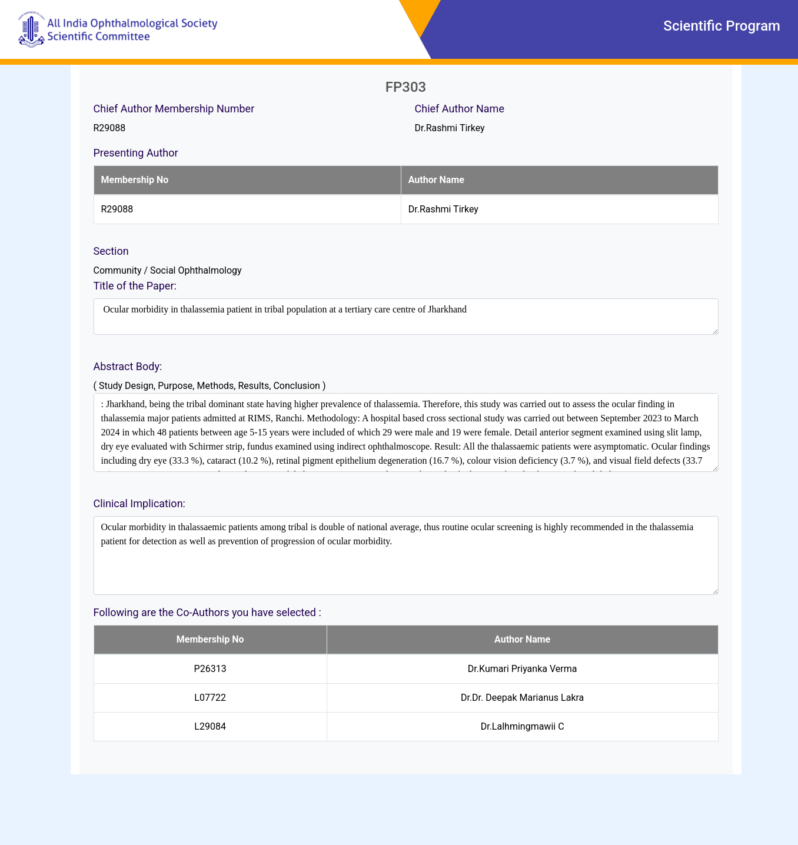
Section (111, 251)
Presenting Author (136, 153)
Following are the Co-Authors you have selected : (207, 612)
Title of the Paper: (135, 286)
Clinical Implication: (139, 503)
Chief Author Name (459, 108)
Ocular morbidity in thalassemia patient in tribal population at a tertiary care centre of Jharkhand (406, 316)
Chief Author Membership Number (174, 108)
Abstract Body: (128, 366)
